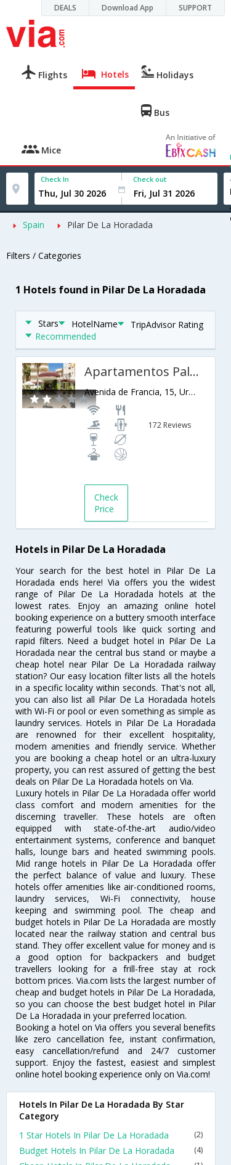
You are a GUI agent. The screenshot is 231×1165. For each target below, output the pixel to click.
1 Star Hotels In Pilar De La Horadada (111, 1135)
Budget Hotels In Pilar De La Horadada (111, 1150)
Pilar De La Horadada (110, 225)
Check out (149, 179)
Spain (33, 225)
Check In (55, 179)
